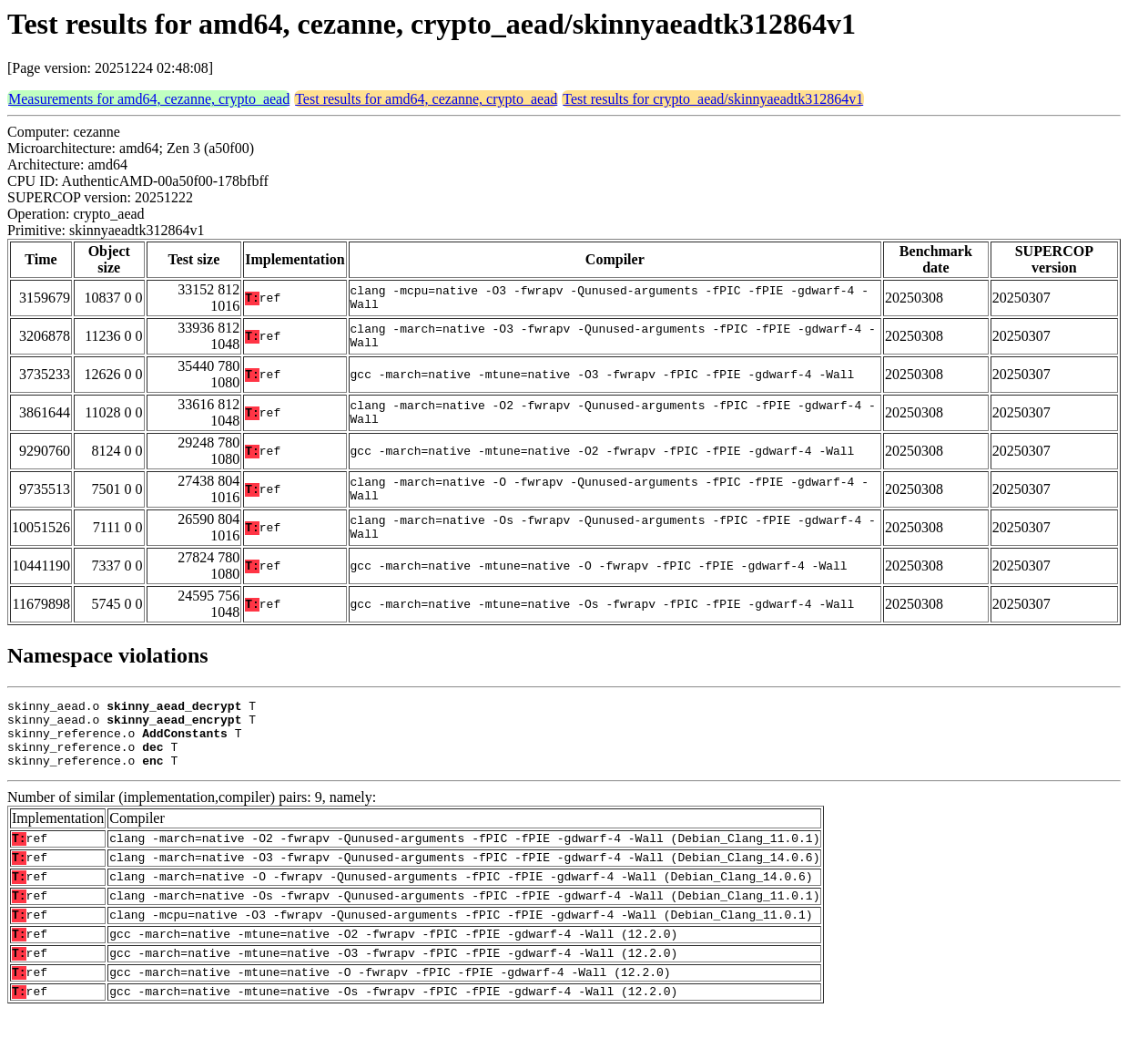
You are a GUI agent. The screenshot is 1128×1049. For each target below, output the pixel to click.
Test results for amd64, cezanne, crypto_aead (426, 99)
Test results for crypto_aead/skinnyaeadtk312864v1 (713, 99)
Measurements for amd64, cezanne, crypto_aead (149, 99)
